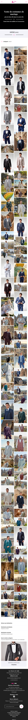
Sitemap (14, 716)
